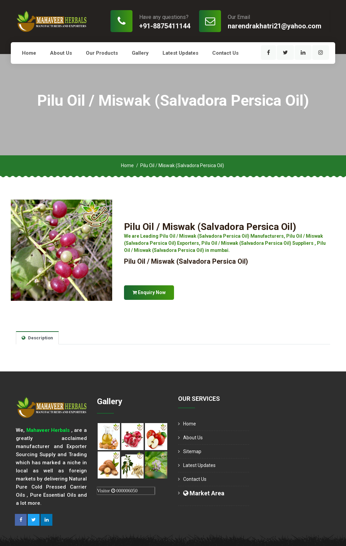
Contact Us (225, 53)
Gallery (140, 53)
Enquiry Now (149, 292)
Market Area (203, 493)
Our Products (102, 53)
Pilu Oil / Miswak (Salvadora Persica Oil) (210, 226)
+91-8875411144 (164, 26)
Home (29, 53)
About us (61, 53)
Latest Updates (180, 53)
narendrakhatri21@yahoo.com (274, 26)
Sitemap (192, 451)
